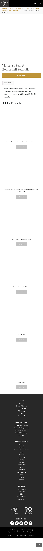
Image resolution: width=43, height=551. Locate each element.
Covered (21, 447)
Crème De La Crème (21, 450)
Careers (21, 413)
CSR (21, 452)
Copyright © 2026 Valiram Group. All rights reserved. (23, 532)
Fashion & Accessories (21, 425)
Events (21, 455)
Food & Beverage (21, 433)
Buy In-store (22, 75)
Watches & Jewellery (21, 430)
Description (8, 83)
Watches (21, 480)
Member (21, 486)
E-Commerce (21, 496)
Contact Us (21, 416)
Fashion (27, 8)
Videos (21, 477)
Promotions (21, 472)
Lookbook (21, 462)
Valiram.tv (21, 499)
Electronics (21, 435)
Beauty (21, 445)
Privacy (10, 535)
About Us (21, 403)
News (21, 467)
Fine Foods (21, 457)
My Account (22, 489)
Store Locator (21, 408)
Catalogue (18, 8)
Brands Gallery (21, 422)
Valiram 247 (21, 411)
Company (21, 400)
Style (21, 475)
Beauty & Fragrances (21, 428)
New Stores (22, 465)
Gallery (21, 460)
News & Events (21, 406)
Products (21, 470)
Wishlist (21, 494)
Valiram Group (6, 8)
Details (21, 146)
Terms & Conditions (20, 535)
